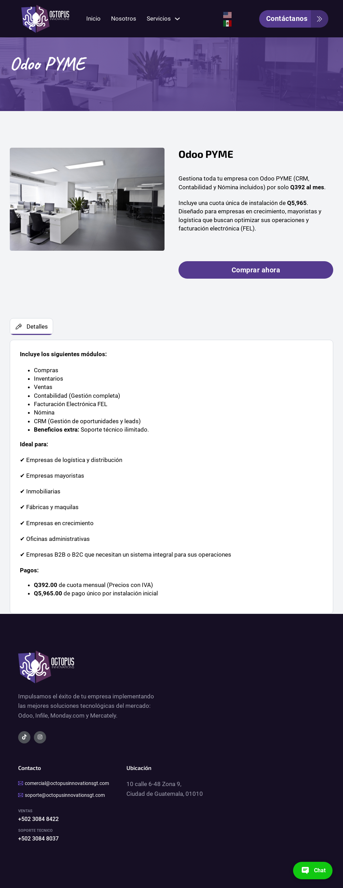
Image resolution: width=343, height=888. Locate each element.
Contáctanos (297, 19)
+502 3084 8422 (38, 819)
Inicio (93, 18)
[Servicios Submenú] (177, 19)
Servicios (159, 18)
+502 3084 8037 (38, 838)
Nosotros (123, 18)
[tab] (31, 326)
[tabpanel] (171, 477)
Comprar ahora (256, 270)
